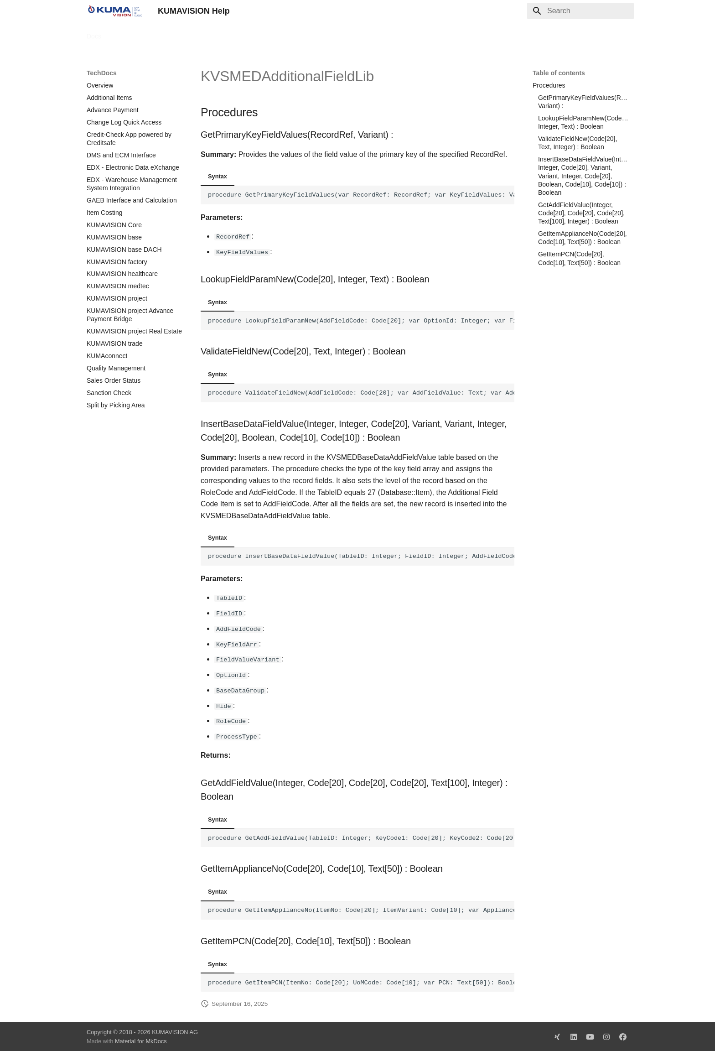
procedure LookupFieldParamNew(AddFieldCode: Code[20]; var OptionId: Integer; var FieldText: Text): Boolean (361, 320)
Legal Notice (267, 33)
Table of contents (559, 73)
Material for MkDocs (141, 1040)
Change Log (168, 33)
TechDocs (126, 33)
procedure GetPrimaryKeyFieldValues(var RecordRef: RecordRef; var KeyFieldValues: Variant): (361, 195)
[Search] (580, 11)
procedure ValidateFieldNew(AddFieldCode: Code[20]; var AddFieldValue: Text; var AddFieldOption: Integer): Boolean (361, 393)
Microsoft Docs (218, 33)
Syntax (217, 176)
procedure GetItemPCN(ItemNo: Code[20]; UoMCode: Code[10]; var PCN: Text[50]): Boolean (361, 982)
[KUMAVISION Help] (115, 11)
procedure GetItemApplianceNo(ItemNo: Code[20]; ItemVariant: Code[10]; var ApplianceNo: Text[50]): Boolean (361, 909)
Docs (94, 33)
